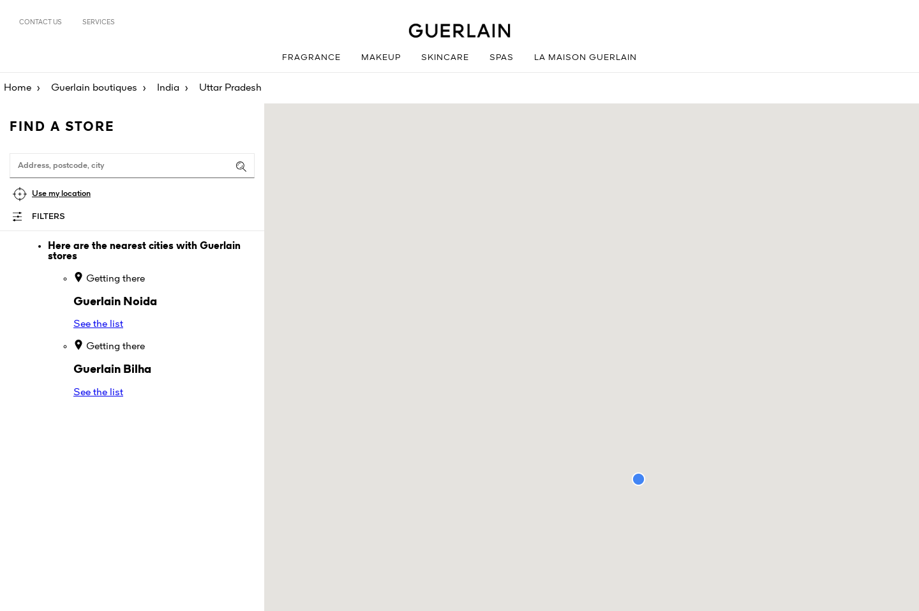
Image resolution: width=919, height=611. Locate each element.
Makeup (381, 58)
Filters (48, 217)
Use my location (61, 194)
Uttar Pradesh (230, 88)
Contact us (40, 22)
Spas (501, 58)
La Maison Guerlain (585, 58)
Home (17, 88)
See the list (98, 324)
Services (98, 22)
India (168, 88)
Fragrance (311, 58)
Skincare (445, 58)
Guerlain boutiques (94, 88)
